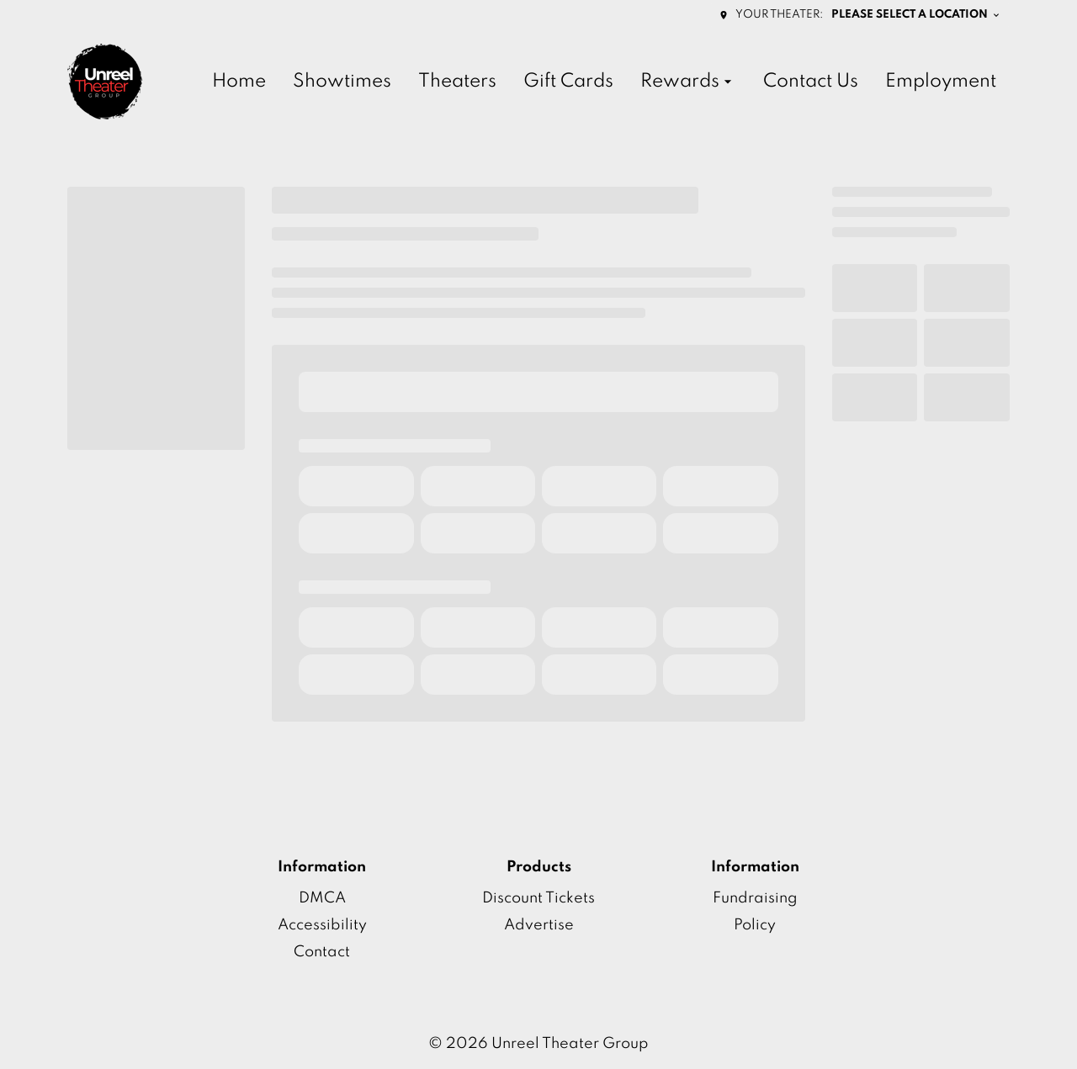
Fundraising (755, 898)
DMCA (322, 898)
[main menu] (604, 82)
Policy (755, 925)
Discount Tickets (538, 898)
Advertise (539, 925)
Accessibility (322, 925)
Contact (322, 952)
